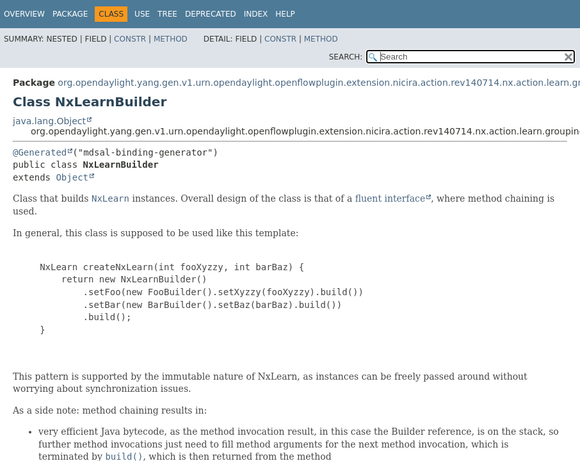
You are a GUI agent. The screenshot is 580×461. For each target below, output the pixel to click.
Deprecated (210, 14)
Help (285, 14)
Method (171, 39)
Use (142, 14)
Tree (167, 14)
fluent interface (390, 198)
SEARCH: (346, 57)
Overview (24, 14)
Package (70, 14)
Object (72, 177)
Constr (130, 39)
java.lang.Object (49, 121)
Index (256, 14)
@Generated (40, 152)
